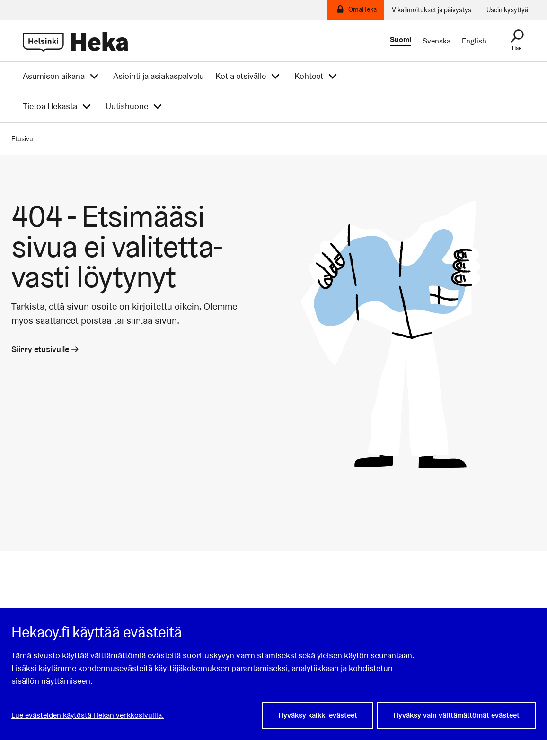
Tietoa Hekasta (50, 106)
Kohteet (308, 76)
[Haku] (517, 40)
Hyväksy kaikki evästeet (317, 715)
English (474, 41)
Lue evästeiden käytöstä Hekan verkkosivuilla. (87, 715)
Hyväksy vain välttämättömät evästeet (456, 715)
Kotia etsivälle (240, 76)
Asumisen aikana (54, 76)
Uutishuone (127, 106)
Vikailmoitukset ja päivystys (431, 10)
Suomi (400, 39)
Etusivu (22, 139)
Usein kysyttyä (507, 10)
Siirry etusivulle (45, 349)
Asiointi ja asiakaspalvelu (158, 76)
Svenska (436, 41)
